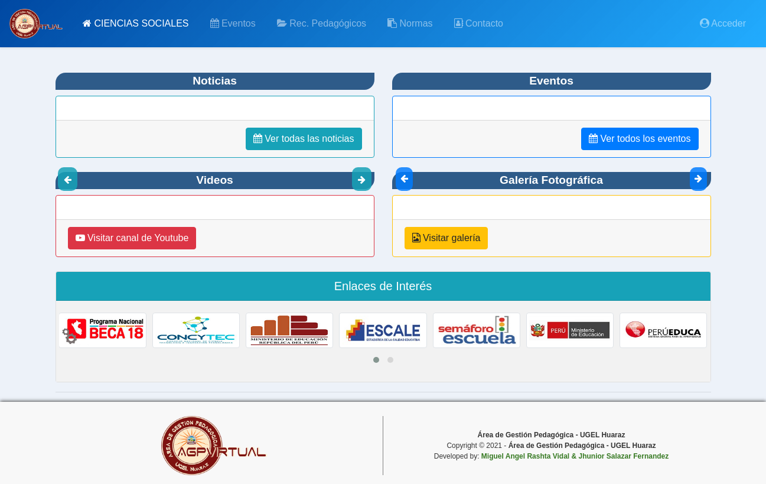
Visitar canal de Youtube (132, 238)
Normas (409, 23)
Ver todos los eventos (639, 139)
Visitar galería (446, 238)
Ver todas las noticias (303, 139)
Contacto (478, 23)
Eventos (233, 23)
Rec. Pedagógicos (321, 23)
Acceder (723, 23)
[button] (376, 360)
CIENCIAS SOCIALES (136, 23)
